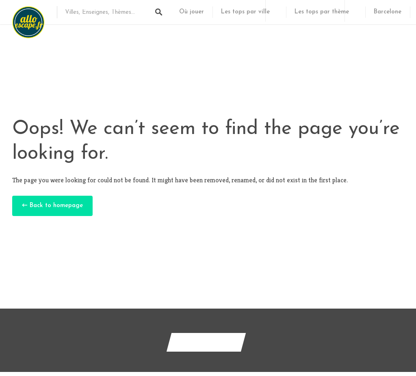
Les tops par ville (245, 12)
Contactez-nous (206, 342)
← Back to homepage (52, 206)
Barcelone (387, 12)
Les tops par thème (322, 12)
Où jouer (191, 12)
